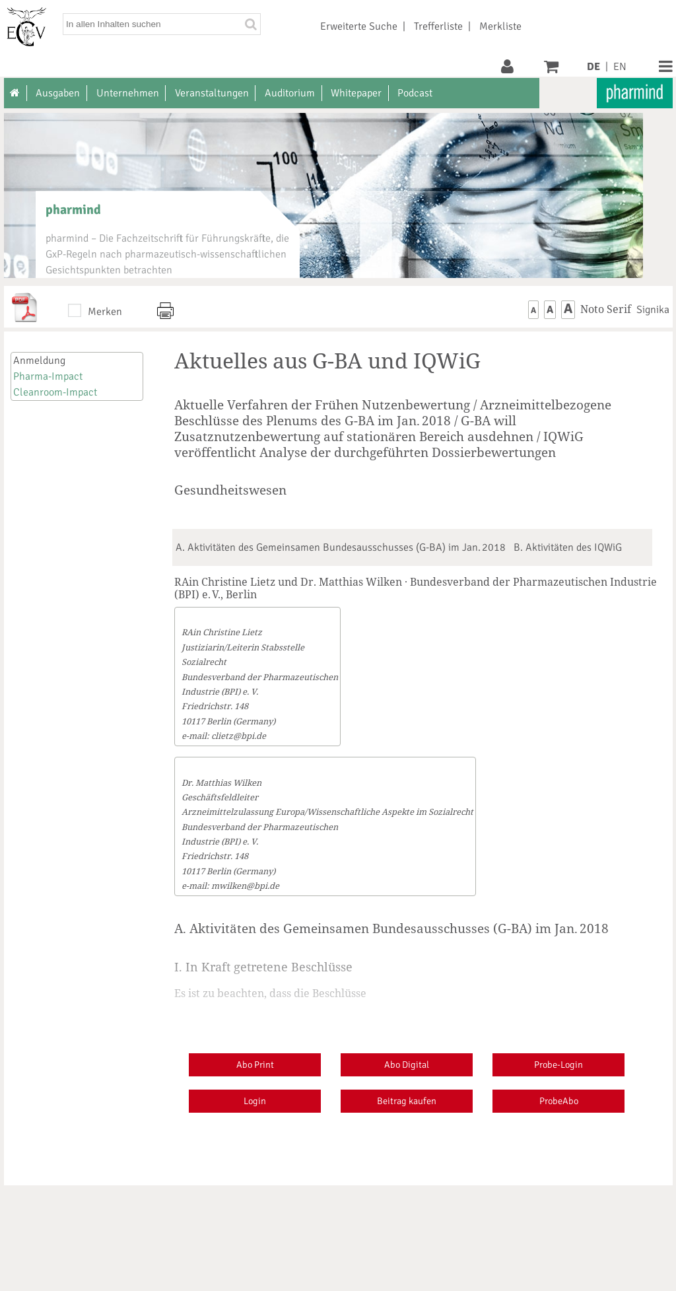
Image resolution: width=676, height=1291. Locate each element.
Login (255, 1101)
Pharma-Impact (48, 376)
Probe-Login (558, 1064)
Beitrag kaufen (406, 1101)
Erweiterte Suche (358, 26)
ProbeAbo (558, 1101)
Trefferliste (438, 26)
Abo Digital (406, 1064)
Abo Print (255, 1064)
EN (619, 66)
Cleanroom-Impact (55, 392)
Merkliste (500, 26)
